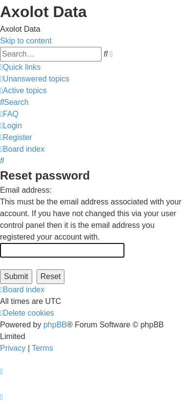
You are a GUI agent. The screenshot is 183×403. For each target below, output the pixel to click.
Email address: (26, 190)
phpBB (55, 325)
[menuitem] (34, 79)
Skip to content (26, 41)
